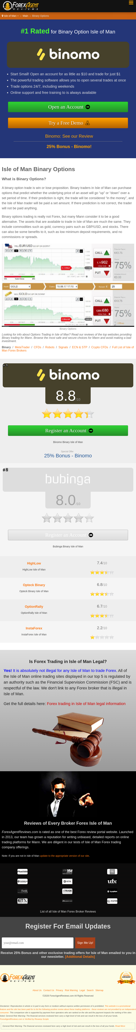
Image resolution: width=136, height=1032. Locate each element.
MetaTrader (22, 347)
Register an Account (63, 429)
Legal (82, 990)
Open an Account (65, 107)
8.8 (62, 396)
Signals (63, 347)
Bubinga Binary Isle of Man (65, 544)
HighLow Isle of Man (34, 569)
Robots (50, 347)
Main (25, 15)
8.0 (62, 500)
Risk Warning (71, 990)
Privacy (59, 990)
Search (90, 990)
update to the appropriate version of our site (68, 854)
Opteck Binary (34, 585)
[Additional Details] (80, 957)
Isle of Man (10, 15)
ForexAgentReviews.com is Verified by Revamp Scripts (24, 1019)
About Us (37, 990)
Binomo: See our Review (69, 139)
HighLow (34, 563)
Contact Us (48, 990)
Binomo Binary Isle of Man (65, 440)
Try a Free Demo (65, 123)
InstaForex (34, 628)
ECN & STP (79, 347)
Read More (120, 1026)
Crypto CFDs (99, 347)
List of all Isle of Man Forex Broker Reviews (68, 911)
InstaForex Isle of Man (34, 634)
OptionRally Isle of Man (34, 612)
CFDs (37, 347)
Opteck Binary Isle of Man (33, 591)
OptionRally (34, 606)
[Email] (37, 942)
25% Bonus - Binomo (65, 452)
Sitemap (99, 990)
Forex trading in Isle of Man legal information (82, 702)
